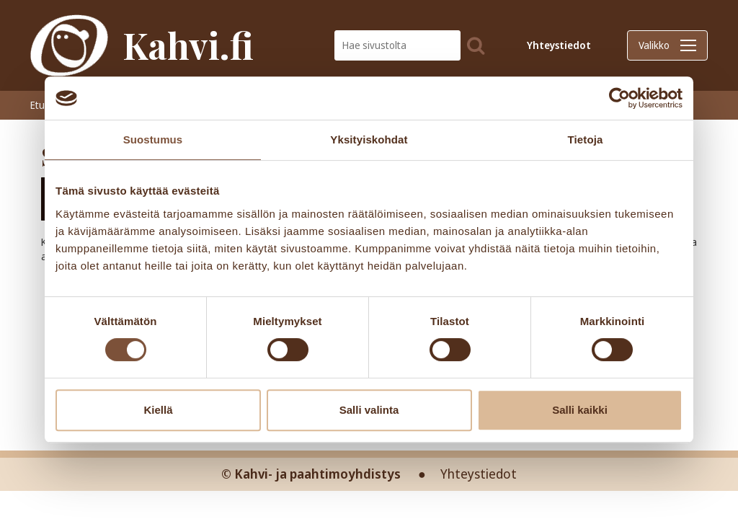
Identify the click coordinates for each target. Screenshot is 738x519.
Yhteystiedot (559, 45)
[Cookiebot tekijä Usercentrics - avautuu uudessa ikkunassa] (619, 98)
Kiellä (157, 410)
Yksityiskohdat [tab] (368, 139)
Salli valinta (369, 410)
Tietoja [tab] (585, 139)
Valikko (667, 45)
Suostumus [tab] (153, 139)
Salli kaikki (580, 410)
